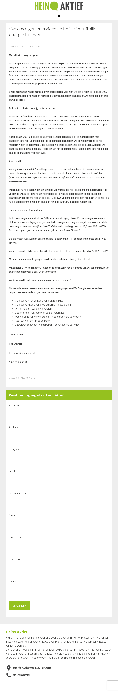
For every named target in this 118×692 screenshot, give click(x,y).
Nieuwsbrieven (28, 377)
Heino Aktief (59, 6)
